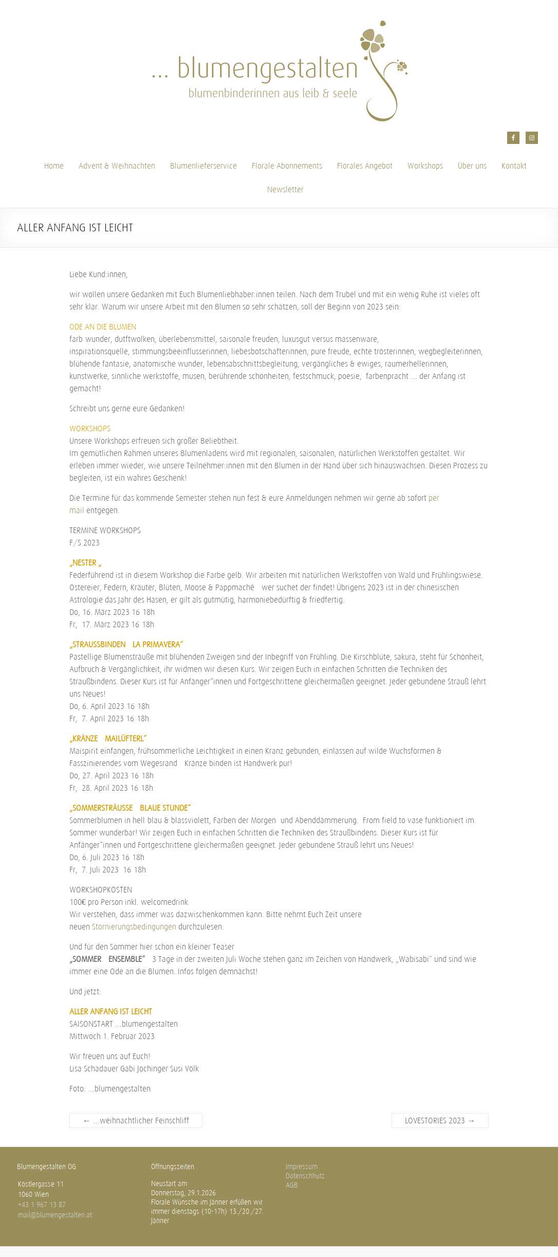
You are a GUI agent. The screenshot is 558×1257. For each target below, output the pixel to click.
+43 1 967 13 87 (42, 1205)
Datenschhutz (305, 1176)
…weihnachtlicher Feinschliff (136, 1120)
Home (54, 165)
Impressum (302, 1167)
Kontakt (514, 165)
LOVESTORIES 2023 (440, 1120)
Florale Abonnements (287, 165)
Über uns (472, 165)
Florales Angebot (365, 165)
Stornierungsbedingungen (134, 926)
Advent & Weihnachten (117, 165)
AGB (292, 1185)
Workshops (425, 165)
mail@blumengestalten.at (55, 1215)
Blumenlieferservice (203, 165)
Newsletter (285, 189)
